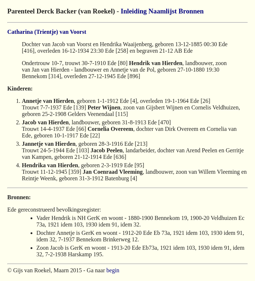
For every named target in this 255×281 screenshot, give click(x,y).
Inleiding (134, 11)
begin (113, 270)
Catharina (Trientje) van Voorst (46, 32)
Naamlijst (162, 11)
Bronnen (191, 11)
